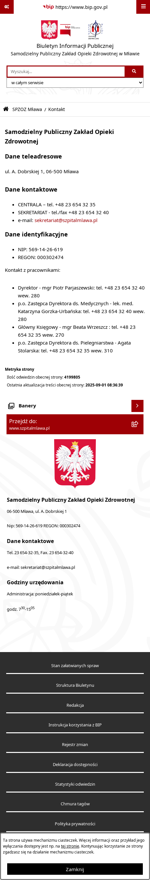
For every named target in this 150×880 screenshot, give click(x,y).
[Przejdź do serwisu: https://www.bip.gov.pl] (75, 7)
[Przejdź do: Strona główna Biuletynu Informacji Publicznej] (6, 109)
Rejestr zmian (75, 744)
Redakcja (75, 705)
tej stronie (70, 846)
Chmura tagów (75, 804)
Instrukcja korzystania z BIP (75, 725)
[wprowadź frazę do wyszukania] (66, 72)
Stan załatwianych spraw (75, 665)
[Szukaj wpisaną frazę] (134, 72)
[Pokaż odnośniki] (7, 7)
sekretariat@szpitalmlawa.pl (66, 220)
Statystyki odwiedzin (75, 784)
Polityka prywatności (75, 824)
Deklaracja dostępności (75, 764)
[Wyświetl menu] (143, 7)
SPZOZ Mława (27, 109)
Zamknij (75, 869)
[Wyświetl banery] (137, 406)
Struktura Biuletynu (75, 685)
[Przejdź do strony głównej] (75, 39)
